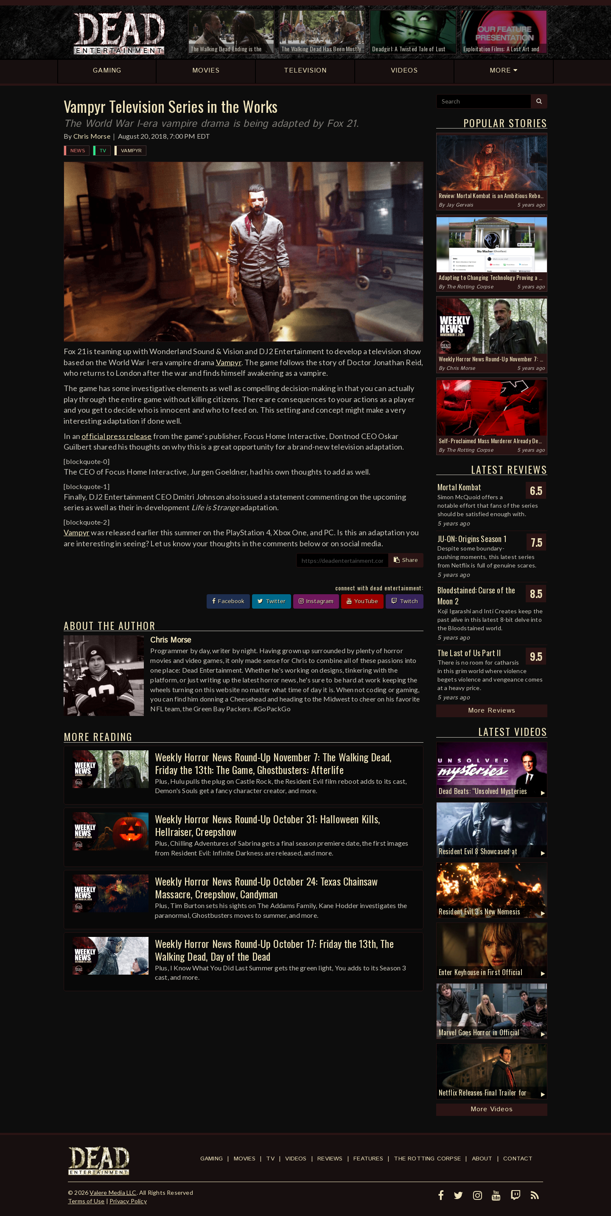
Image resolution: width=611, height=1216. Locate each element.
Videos (295, 1159)
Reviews (329, 1159)
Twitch (404, 601)
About (482, 1159)
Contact (518, 1159)
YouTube (362, 601)
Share (406, 560)
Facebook (228, 601)
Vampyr (131, 150)
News (77, 150)
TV (103, 150)
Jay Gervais (459, 205)
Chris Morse (91, 136)
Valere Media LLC (113, 1192)
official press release (116, 436)
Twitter (272, 601)
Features (368, 1159)
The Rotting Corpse (469, 287)
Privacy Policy (128, 1201)
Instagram (316, 601)
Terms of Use (86, 1201)
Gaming (211, 1159)
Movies (244, 1159)
